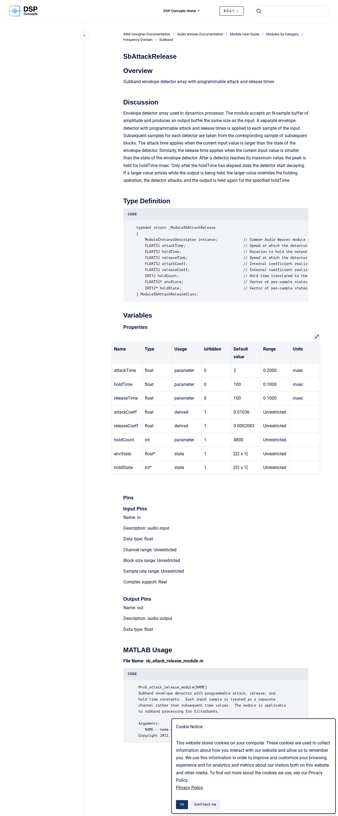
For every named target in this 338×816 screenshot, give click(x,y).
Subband (166, 40)
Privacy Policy (189, 787)
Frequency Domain (137, 40)
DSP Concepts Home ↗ (181, 11)
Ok (182, 804)
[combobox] (291, 11)
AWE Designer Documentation (146, 34)
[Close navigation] (84, 35)
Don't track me (205, 804)
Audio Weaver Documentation (200, 34)
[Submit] (258, 11)
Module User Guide (244, 34)
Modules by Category (282, 34)
